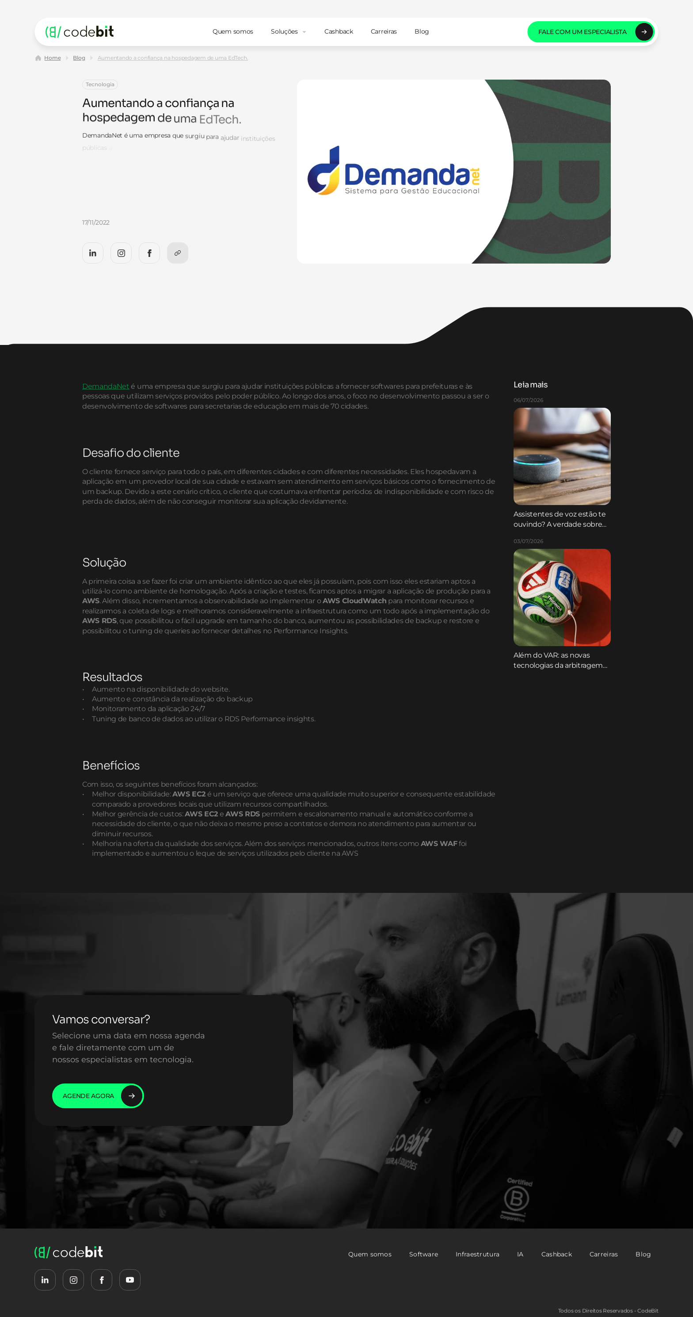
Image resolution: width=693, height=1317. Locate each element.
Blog (79, 57)
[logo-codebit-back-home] (79, 32)
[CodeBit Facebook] (149, 253)
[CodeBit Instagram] (121, 253)
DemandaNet (105, 414)
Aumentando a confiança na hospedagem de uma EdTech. (173, 57)
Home (52, 57)
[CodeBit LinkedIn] (92, 253)
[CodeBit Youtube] (130, 1279)
